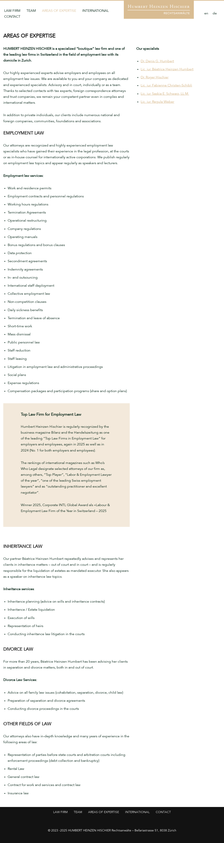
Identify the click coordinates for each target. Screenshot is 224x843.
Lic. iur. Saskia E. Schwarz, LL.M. (165, 94)
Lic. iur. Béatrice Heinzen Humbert (167, 69)
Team (31, 11)
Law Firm (12, 11)
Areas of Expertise (59, 11)
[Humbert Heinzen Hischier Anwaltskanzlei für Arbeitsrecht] (159, 9)
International (95, 11)
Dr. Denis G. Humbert (157, 61)
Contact (12, 17)
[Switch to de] (214, 14)
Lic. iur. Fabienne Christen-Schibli (166, 86)
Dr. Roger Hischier (154, 77)
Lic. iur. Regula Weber (157, 102)
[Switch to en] (206, 14)
